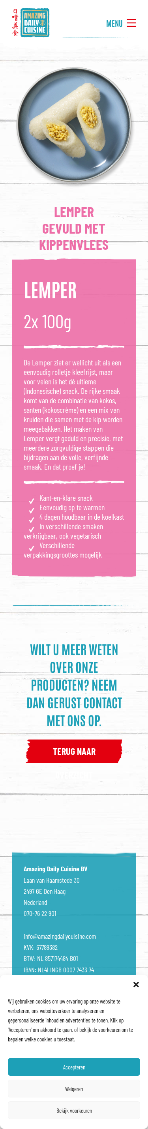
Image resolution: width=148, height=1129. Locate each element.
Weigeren (74, 1088)
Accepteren (74, 1067)
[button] (136, 985)
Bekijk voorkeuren (74, 1110)
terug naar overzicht (74, 754)
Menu (121, 23)
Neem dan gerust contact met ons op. (74, 702)
